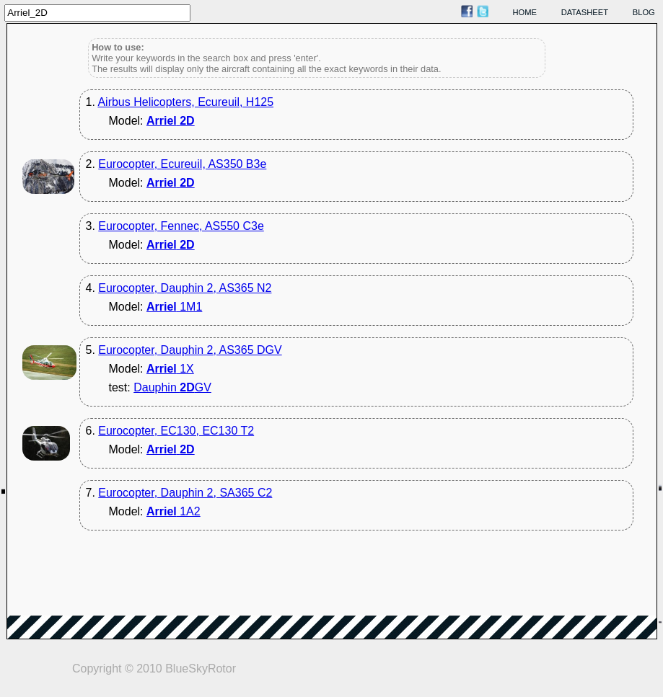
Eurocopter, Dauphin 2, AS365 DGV (189, 350)
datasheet (584, 12)
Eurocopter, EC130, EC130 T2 (176, 431)
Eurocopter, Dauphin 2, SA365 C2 (185, 493)
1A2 (173, 511)
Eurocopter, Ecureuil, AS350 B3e (182, 164)
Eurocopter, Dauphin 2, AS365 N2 (184, 288)
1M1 (174, 307)
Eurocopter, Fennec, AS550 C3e (180, 226)
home (525, 12)
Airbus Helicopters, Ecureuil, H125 (185, 102)
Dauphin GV (172, 387)
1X (170, 369)
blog (644, 12)
